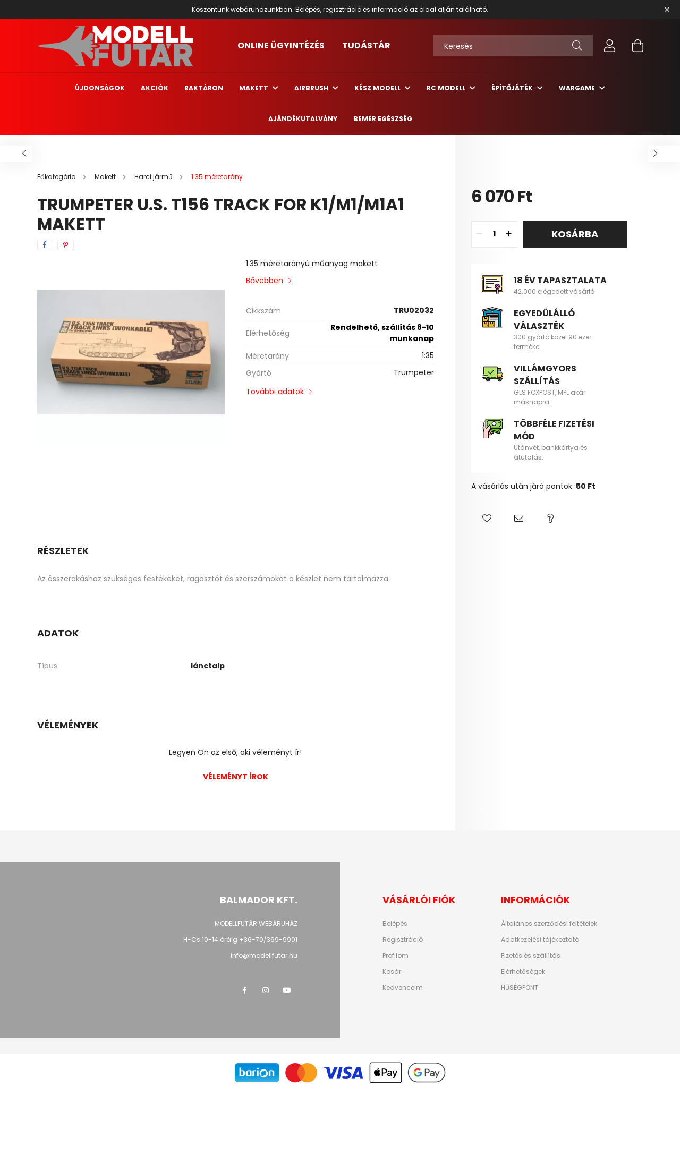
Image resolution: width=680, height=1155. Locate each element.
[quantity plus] (509, 234)
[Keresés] (513, 45)
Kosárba (574, 234)
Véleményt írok (235, 776)
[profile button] (609, 45)
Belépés (394, 924)
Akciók (154, 87)
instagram (265, 990)
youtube (287, 990)
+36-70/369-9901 (268, 939)
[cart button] (637, 45)
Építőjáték (512, 87)
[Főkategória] (57, 176)
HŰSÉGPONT (519, 987)
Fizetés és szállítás (530, 955)
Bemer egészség (382, 118)
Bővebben (264, 280)
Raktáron (203, 87)
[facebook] (44, 245)
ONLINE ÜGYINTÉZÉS (281, 45)
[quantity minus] (480, 234)
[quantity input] (494, 234)
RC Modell (447, 87)
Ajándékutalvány (302, 118)
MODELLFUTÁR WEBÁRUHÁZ (256, 923)
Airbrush (312, 87)
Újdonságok (100, 87)
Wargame (578, 87)
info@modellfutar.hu (264, 955)
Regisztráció (402, 940)
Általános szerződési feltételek (549, 924)
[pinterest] (65, 245)
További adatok (275, 391)
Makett (254, 87)
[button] (487, 518)
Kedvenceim (402, 987)
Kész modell (378, 87)
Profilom (395, 955)
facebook (244, 990)
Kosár (391, 971)
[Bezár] (667, 10)
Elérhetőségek (523, 971)
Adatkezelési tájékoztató (540, 940)
